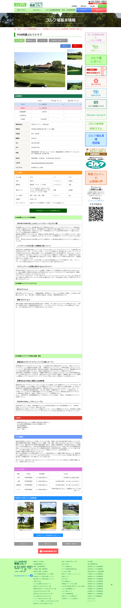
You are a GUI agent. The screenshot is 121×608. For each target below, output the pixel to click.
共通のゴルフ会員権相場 (95, 596)
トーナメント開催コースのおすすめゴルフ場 (46, 601)
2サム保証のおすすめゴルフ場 (42, 596)
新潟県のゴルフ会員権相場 (95, 586)
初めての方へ (21, 10)
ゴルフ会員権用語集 (67, 593)
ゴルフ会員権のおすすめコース (42, 583)
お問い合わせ (102, 6)
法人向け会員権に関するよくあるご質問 (73, 586)
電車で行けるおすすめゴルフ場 (42, 586)
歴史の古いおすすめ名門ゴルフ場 (43, 603)
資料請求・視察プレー (58, 40)
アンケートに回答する (96, 200)
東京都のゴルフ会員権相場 (95, 566)
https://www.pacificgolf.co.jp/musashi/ (42, 163)
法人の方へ (37, 10)
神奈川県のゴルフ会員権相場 (96, 571)
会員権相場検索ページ (40, 564)
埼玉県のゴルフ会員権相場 (95, 569)
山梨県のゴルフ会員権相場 (95, 591)
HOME (19, 29)
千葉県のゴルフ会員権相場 (95, 574)
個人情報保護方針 (93, 564)
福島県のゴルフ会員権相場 (95, 576)
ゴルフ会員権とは (67, 566)
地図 (53, 129)
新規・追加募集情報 (69, 10)
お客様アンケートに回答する (70, 598)
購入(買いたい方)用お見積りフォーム (44, 579)
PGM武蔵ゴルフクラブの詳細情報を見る (48, 210)
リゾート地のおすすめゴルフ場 (42, 598)
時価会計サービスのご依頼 (69, 583)
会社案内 (92, 6)
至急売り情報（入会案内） (41, 571)
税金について (65, 576)
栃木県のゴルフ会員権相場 (95, 581)
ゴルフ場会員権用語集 (96, 139)
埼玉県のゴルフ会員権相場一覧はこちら (48, 535)
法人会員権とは (66, 581)
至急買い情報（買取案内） (41, 569)
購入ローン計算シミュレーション (71, 574)
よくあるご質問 (66, 571)
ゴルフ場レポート (96, 60)
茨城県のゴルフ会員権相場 (95, 583)
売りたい (84, 10)
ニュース (42, 40)
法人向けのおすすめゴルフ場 (42, 591)
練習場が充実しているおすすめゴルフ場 (45, 588)
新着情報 (74, 6)
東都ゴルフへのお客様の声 (96, 178)
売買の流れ (83, 6)
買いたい (99, 10)
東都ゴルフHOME (39, 561)
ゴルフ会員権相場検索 (52, 10)
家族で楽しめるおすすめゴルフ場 (43, 593)
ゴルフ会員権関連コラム (69, 588)
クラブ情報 (19, 40)
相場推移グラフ (31, 40)
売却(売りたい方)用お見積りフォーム (44, 576)
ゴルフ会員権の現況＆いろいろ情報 (43, 574)
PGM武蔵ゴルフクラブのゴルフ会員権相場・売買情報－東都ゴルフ (63, 29)
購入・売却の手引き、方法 (69, 561)
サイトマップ (91, 601)
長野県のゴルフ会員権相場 (95, 588)
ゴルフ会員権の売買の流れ (69, 569)
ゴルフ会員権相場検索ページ (31, 29)
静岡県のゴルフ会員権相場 (95, 593)
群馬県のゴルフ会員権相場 (95, 579)
